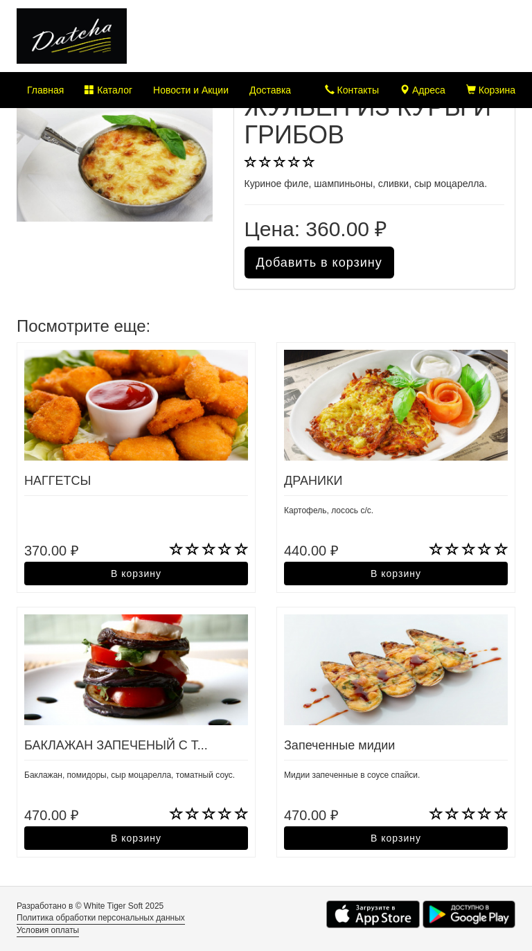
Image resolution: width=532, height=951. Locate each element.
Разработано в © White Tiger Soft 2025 (90, 906)
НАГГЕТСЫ (57, 481)
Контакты (352, 90)
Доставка (270, 90)
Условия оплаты (48, 930)
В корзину (136, 573)
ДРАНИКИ (313, 481)
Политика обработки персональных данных (101, 918)
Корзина (490, 90)
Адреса (422, 90)
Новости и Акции (191, 90)
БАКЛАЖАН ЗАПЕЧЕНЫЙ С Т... (116, 745)
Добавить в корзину (319, 262)
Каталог (108, 90)
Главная (45, 90)
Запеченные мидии (339, 745)
